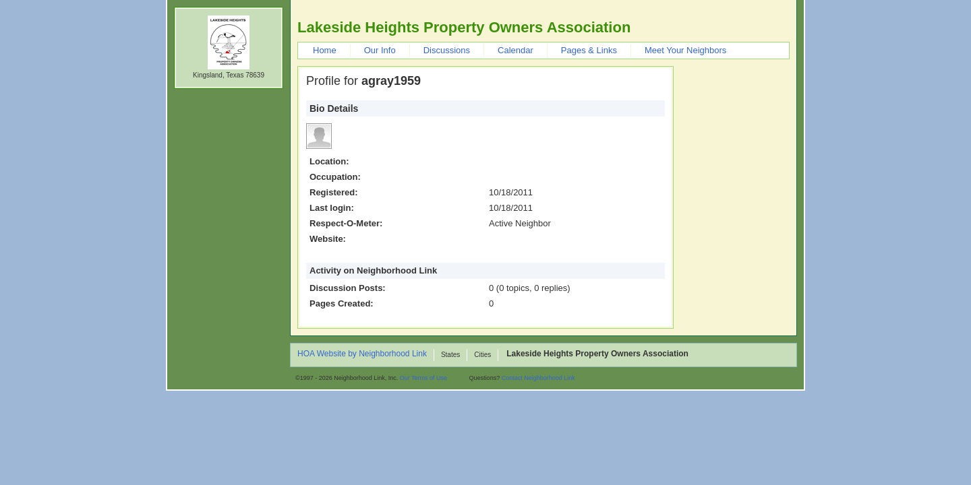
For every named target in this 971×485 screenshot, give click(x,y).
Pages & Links (589, 50)
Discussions (446, 50)
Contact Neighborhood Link (538, 378)
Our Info (380, 50)
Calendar (515, 50)
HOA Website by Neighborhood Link (362, 354)
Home (324, 50)
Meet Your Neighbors (685, 50)
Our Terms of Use (423, 378)
